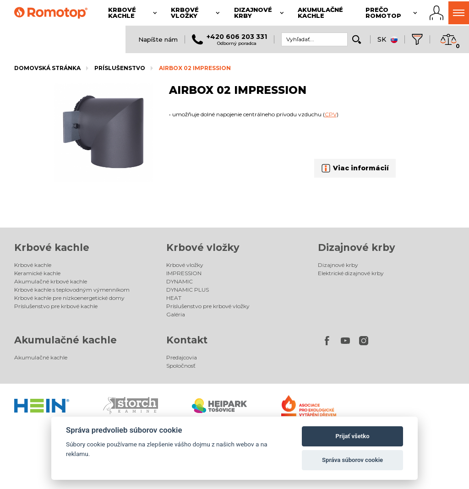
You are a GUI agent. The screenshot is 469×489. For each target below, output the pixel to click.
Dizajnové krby (356, 247)
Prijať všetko (353, 436)
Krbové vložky (203, 247)
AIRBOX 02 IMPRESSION (195, 68)
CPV (331, 114)
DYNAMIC (179, 281)
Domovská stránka (47, 68)
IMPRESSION (184, 273)
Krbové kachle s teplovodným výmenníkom (72, 289)
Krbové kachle (51, 247)
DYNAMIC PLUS (187, 289)
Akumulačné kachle (65, 340)
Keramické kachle (37, 273)
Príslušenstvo (119, 68)
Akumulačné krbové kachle (50, 281)
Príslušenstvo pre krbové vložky (208, 306)
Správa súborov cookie (352, 459)
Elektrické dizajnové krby (351, 273)
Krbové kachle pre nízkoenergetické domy (69, 297)
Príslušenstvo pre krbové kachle (56, 306)
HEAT (173, 297)
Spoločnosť (181, 365)
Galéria (175, 314)
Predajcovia (181, 357)
